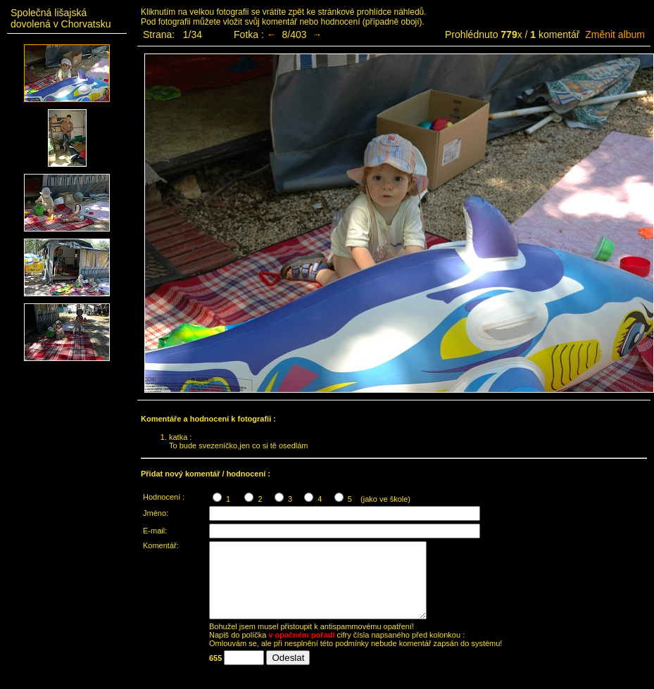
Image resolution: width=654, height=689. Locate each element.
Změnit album (615, 34)
